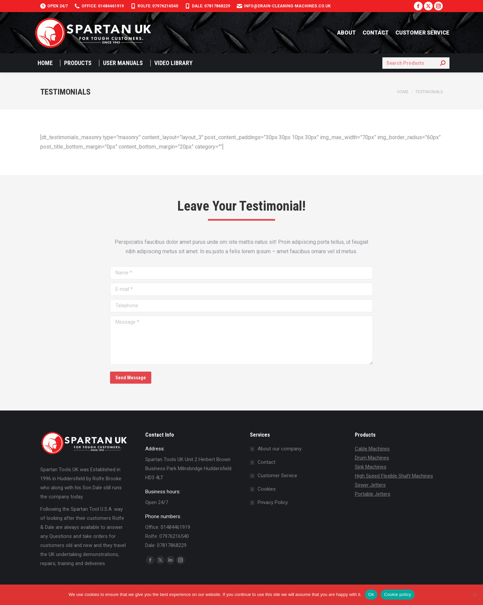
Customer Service (277, 476)
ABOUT (346, 33)
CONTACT (376, 33)
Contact (266, 462)
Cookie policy (397, 594)
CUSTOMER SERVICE (422, 33)
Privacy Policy (273, 502)
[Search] (415, 63)
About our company (280, 449)
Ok (371, 594)
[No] (474, 594)
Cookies (267, 489)
